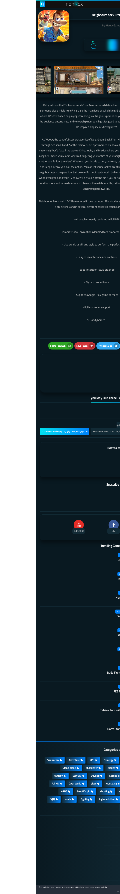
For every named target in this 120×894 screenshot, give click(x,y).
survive (107, 781)
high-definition (71, 781)
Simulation (17, 742)
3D (109, 765)
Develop (59, 757)
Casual (90, 742)
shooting (68, 773)
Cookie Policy (97, 849)
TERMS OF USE (96, 831)
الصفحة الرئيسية (95, 815)
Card (108, 749)
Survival (40, 757)
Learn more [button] (85, 891)
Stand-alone (33, 749)
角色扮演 (90, 789)
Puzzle (92, 749)
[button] (106, 890)
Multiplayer (55, 749)
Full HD (19, 765)
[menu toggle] (113, 4)
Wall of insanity (91, 598)
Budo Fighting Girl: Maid (86, 654)
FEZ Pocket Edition (89, 673)
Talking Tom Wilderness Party (82, 692)
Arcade (94, 765)
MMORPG (105, 773)
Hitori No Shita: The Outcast (39, 843)
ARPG (28, 773)
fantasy (22, 757)
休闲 (16, 781)
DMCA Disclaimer (95, 823)
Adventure (37, 742)
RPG (55, 742)
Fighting (48, 781)
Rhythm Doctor (91, 561)
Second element (81, 757)
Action (107, 742)
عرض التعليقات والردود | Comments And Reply (27, 413)
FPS (91, 781)
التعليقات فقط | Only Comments (72, 413)
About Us (99, 866)
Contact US (98, 858)
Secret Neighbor (91, 542)
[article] (32, 364)
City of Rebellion (90, 617)
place (57, 765)
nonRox (89, 883)
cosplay (75, 749)
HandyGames (77, 25)
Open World (39, 765)
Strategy (72, 742)
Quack (97, 636)
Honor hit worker (90, 579)
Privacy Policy (97, 840)
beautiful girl (47, 773)
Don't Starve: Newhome (86, 711)
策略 (108, 789)
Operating (75, 765)
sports (86, 773)
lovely (31, 781)
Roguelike (105, 757)
